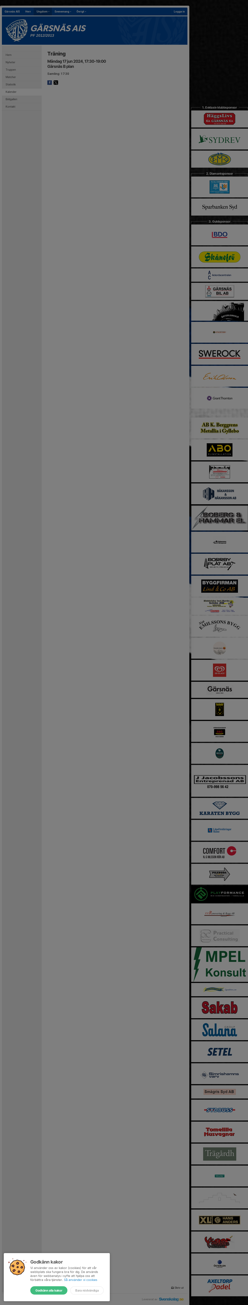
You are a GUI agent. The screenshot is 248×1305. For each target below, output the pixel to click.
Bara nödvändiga (87, 1290)
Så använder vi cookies (80, 1280)
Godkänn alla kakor (48, 1290)
